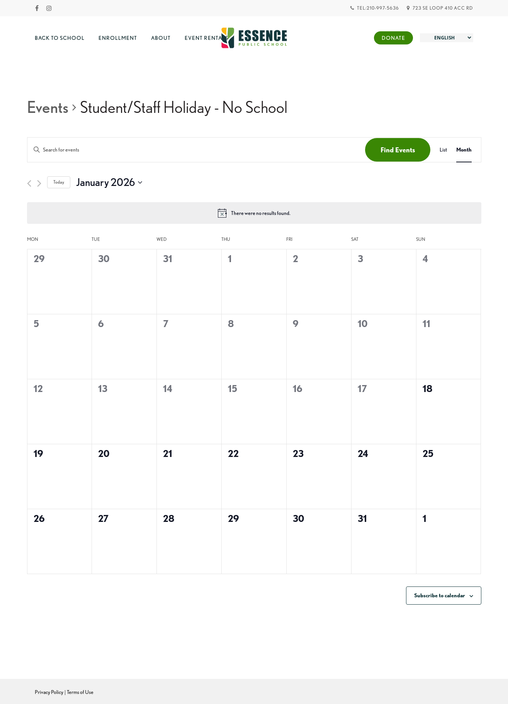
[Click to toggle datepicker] (109, 182)
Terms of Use (80, 692)
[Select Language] (446, 37)
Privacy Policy (49, 692)
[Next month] (39, 183)
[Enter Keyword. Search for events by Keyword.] (196, 150)
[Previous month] (29, 183)
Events (47, 107)
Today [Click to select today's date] (58, 182)
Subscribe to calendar (439, 595)
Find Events (398, 150)
